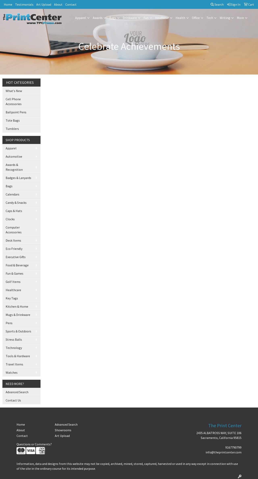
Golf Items (13, 282)
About (58, 4)
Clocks (10, 219)
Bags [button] (112, 18)
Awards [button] (98, 18)
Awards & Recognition (14, 167)
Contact (71, 4)
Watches (12, 372)
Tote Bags (13, 120)
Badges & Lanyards (18, 178)
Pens (9, 323)
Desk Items (13, 240)
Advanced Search (17, 392)
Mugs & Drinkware (18, 315)
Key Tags (12, 298)
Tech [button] (209, 18)
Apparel (11, 148)
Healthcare (13, 290)
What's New (14, 91)
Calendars (12, 194)
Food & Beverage (17, 265)
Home (8, 4)
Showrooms (63, 430)
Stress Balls (14, 339)
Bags (9, 186)
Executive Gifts (16, 257)
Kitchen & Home (17, 306)
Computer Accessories (14, 229)
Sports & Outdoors (18, 331)
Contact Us (13, 400)
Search (217, 4)
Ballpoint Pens (16, 112)
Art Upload (43, 4)
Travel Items (14, 364)
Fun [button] (146, 18)
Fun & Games (14, 273)
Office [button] (196, 18)
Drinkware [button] (130, 18)
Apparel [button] (80, 18)
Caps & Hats (14, 211)
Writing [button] (225, 18)
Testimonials (24, 4)
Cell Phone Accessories (14, 101)
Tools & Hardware (18, 356)
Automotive (14, 156)
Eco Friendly (14, 249)
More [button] (240, 18)
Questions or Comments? (34, 444)
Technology (14, 348)
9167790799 (233, 447)
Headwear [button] (162, 18)
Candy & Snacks (16, 203)
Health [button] (180, 18)
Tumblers (12, 129)
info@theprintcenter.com (223, 452)
